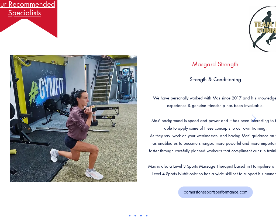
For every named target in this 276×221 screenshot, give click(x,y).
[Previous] (22, 118)
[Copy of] (146, 215)
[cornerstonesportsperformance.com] (215, 192)
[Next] (254, 118)
